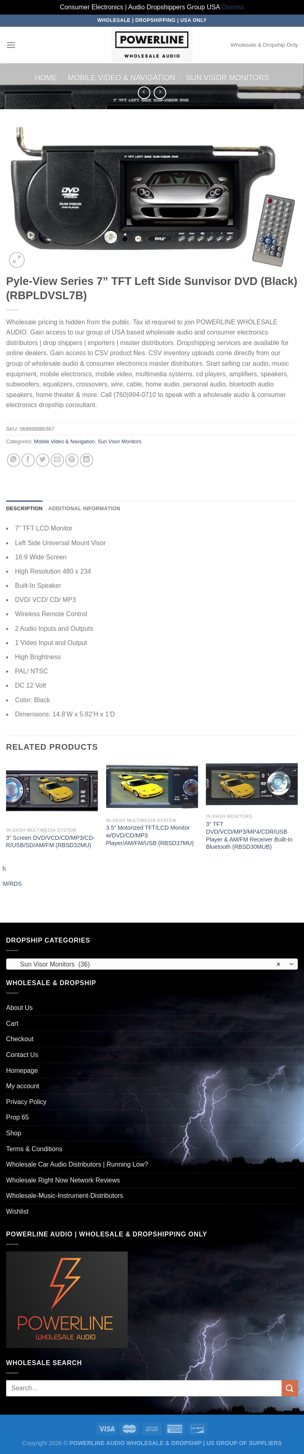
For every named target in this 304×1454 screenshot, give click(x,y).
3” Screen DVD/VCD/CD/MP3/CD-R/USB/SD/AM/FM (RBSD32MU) (50, 842)
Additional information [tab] (84, 508)
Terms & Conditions (34, 1149)
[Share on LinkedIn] (86, 460)
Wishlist (17, 1211)
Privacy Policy (26, 1101)
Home (46, 77)
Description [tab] (24, 508)
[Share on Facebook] (28, 460)
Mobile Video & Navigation (122, 77)
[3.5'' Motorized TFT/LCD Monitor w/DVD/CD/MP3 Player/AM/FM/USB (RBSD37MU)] (152, 787)
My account (22, 1086)
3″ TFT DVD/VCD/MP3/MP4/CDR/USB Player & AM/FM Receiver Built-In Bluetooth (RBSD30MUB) (249, 835)
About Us (19, 1007)
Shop (13, 1133)
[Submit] (290, 1388)
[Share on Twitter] (42, 460)
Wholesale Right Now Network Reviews (63, 1180)
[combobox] (152, 964)
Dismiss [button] (233, 7)
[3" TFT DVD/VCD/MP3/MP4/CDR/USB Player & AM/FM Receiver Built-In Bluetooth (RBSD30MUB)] (252, 785)
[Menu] (11, 45)
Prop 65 (17, 1117)
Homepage (22, 1070)
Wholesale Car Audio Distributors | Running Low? (77, 1164)
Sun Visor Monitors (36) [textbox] (147, 964)
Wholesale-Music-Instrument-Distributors (64, 1195)
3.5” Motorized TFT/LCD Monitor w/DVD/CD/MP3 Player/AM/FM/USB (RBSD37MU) (150, 835)
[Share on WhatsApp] (13, 460)
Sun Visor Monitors (227, 77)
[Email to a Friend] (57, 460)
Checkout (20, 1038)
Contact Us (22, 1054)
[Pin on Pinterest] (72, 460)
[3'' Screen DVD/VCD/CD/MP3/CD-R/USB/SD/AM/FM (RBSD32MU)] (52, 792)
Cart (12, 1023)
